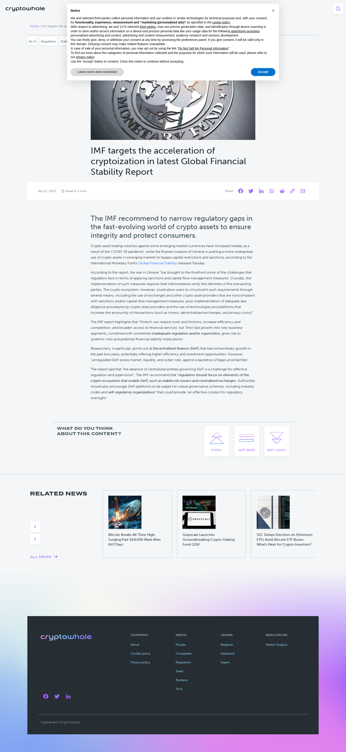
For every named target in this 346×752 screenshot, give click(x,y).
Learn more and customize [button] (97, 72)
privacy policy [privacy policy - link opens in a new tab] (85, 57)
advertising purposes (245, 31)
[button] (273, 10)
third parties (148, 27)
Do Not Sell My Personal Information (203, 48)
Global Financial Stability (157, 263)
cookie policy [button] (221, 22)
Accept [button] (263, 72)
